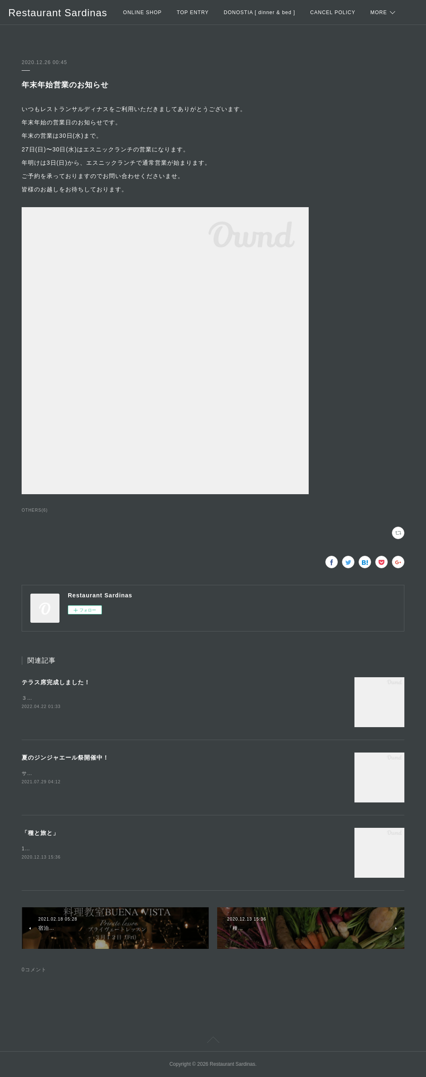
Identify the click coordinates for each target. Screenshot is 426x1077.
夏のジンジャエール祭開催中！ (65, 757)
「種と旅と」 (40, 832)
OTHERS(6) (35, 510)
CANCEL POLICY (333, 12)
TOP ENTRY (193, 12)
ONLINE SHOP (142, 12)
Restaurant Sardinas (57, 12)
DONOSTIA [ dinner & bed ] (259, 12)
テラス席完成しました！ (56, 682)
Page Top (213, 1041)
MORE (378, 12)
